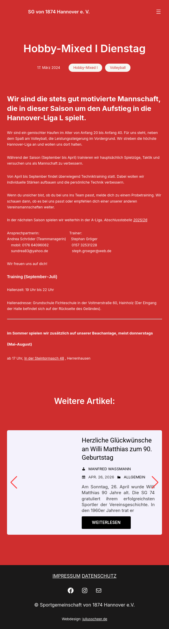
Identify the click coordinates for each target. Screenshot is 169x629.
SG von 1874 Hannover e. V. (59, 12)
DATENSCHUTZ (99, 576)
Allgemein (134, 477)
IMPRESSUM (67, 576)
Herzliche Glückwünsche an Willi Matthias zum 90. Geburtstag (117, 449)
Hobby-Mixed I (85, 67)
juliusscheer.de (94, 619)
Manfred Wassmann (109, 468)
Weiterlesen (106, 522)
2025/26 (140, 220)
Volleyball (118, 67)
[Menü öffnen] (158, 11)
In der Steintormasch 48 (44, 358)
